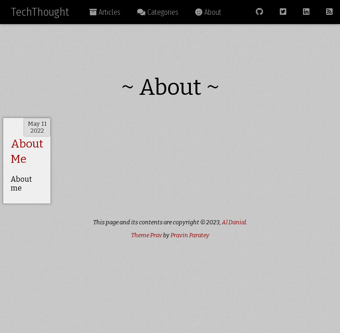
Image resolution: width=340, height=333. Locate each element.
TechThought (40, 12)
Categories (157, 12)
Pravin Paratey (189, 235)
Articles (104, 12)
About (208, 12)
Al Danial (234, 222)
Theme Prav (146, 235)
